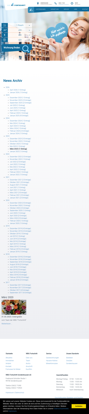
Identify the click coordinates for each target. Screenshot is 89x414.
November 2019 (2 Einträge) (21, 235)
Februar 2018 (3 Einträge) (20, 283)
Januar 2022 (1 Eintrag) (19, 177)
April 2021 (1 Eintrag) (18, 193)
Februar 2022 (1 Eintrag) (19, 175)
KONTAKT (85, 9)
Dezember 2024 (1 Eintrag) (20, 122)
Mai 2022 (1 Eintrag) (18, 169)
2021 (8, 180)
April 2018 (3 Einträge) (19, 278)
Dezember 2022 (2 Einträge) (21, 159)
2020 (8, 204)
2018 (8, 259)
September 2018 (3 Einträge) (21, 267)
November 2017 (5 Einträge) (21, 293)
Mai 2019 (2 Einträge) (18, 246)
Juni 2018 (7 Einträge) (19, 272)
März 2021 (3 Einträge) (19, 196)
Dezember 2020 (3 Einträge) (21, 206)
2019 (8, 230)
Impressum (12, 411)
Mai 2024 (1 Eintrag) (18, 124)
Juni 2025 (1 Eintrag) (18, 108)
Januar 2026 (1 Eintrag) (19, 93)
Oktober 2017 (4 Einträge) (20, 296)
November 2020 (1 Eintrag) (21, 209)
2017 (8, 288)
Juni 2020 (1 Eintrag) (18, 217)
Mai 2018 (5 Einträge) (18, 275)
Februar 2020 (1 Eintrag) (19, 225)
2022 (8, 156)
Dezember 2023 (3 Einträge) (21, 140)
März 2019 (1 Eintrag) (18, 251)
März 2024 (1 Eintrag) (18, 130)
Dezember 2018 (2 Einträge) (21, 262)
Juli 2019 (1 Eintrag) (18, 241)
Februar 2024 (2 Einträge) (20, 132)
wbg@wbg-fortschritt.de (64, 4)
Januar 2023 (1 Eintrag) (19, 153)
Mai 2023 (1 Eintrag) (18, 148)
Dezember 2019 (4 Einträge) (21, 233)
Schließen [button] (78, 406)
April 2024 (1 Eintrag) (18, 127)
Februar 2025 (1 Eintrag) (19, 114)
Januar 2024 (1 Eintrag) (19, 135)
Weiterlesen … (12, 330)
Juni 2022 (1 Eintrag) (18, 167)
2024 (8, 119)
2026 (8, 87)
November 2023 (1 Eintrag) (21, 143)
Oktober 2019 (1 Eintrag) (20, 238)
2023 (8, 138)
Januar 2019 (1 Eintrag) (19, 256)
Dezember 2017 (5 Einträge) (21, 291)
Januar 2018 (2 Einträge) (20, 285)
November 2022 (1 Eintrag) (21, 161)
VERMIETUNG (55, 9)
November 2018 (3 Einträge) (21, 264)
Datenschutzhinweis (61, 408)
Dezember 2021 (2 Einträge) (21, 182)
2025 (8, 95)
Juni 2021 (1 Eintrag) (18, 190)
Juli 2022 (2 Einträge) (18, 164)
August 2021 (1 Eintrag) (19, 188)
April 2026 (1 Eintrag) (18, 90)
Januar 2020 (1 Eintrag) (19, 227)
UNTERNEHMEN (40, 9)
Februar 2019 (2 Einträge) (20, 254)
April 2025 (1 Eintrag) (18, 111)
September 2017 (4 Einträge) (21, 299)
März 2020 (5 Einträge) (19, 222)
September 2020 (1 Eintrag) (21, 214)
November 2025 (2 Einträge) (21, 101)
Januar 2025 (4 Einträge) (20, 116)
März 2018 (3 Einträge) (19, 280)
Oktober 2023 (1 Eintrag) (20, 145)
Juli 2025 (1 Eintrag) (18, 106)
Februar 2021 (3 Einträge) (20, 198)
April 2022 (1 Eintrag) (18, 172)
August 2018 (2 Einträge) (20, 270)
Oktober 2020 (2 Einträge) (20, 212)
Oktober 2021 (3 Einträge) (20, 185)
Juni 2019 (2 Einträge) (19, 243)
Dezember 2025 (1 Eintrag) (20, 98)
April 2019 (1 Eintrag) (18, 249)
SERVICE (66, 9)
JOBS (75, 9)
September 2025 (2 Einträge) (21, 103)
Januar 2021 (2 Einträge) (20, 201)
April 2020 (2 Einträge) (19, 219)
